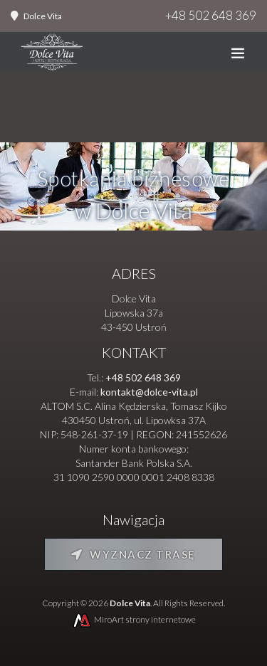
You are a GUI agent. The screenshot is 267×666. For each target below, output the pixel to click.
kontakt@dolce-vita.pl (149, 392)
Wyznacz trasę (133, 554)
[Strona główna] (52, 55)
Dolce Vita (42, 16)
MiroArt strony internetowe (133, 619)
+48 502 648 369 (210, 15)
